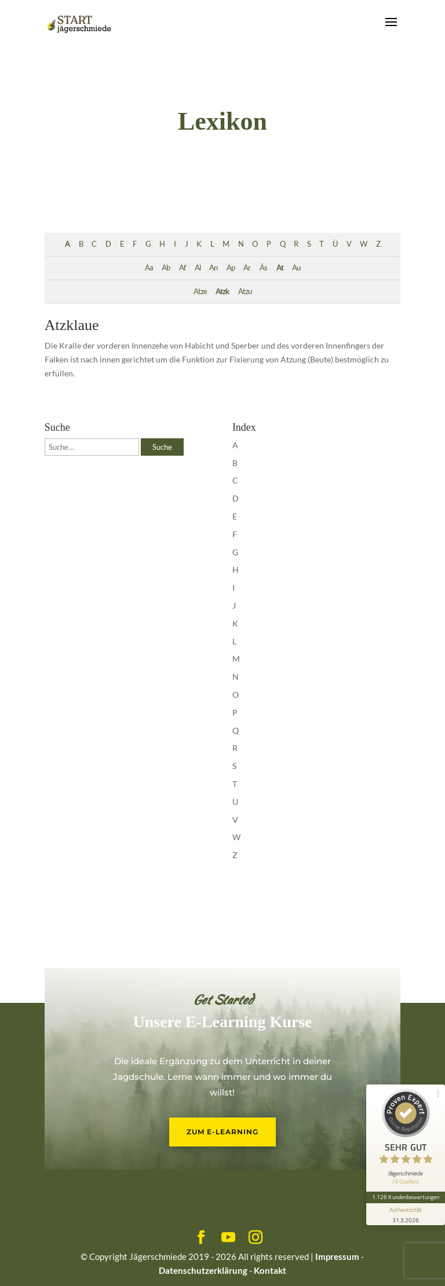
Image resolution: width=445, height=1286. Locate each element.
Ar (246, 267)
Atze (200, 291)
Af (182, 267)
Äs (263, 267)
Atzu (244, 291)
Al (197, 267)
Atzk (222, 291)
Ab (166, 267)
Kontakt (270, 1270)
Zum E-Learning (222, 1131)
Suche (162, 447)
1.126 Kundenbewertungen (405, 1197)
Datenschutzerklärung (203, 1270)
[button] (25, 1260)
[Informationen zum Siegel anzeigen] (405, 1214)
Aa (149, 267)
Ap (231, 267)
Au (296, 267)
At (279, 267)
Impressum (337, 1256)
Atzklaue (72, 325)
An (213, 267)
